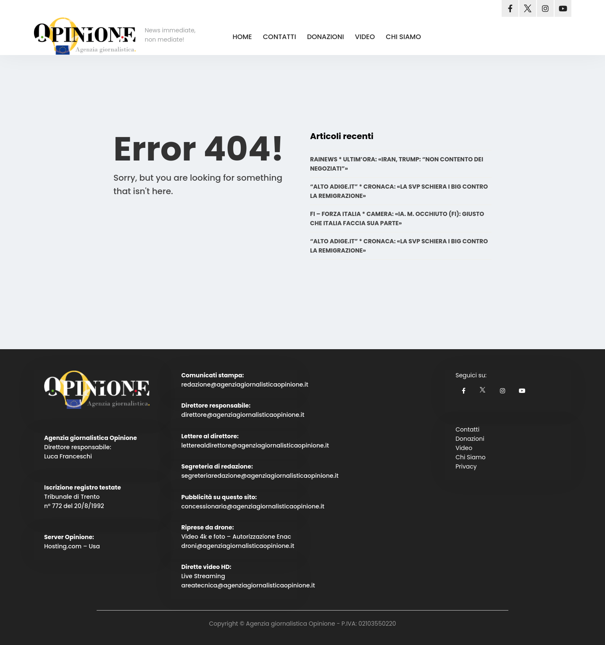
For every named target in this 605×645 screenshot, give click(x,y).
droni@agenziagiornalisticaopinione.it (237, 546)
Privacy (465, 466)
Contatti (467, 429)
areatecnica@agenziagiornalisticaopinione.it (248, 585)
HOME (242, 37)
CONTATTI (279, 37)
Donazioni (469, 438)
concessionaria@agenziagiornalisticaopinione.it (252, 506)
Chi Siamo (470, 457)
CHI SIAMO (403, 37)
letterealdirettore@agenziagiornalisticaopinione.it (255, 445)
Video (463, 448)
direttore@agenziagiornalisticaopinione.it (242, 415)
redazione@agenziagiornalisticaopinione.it (244, 384)
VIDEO (365, 37)
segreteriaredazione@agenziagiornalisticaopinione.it (259, 475)
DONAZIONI (325, 37)
